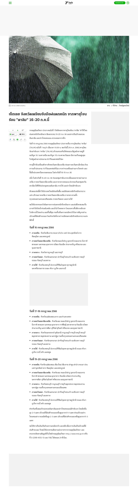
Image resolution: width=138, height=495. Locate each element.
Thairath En (119, 3)
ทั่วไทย (115, 106)
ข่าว (108, 106)
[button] (10, 139)
